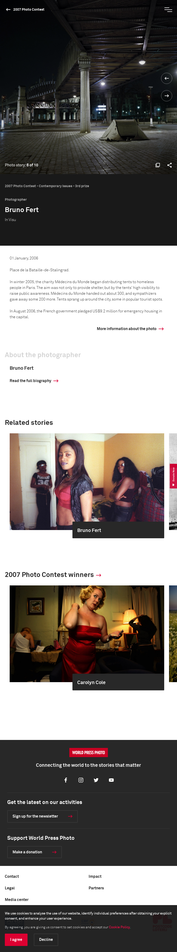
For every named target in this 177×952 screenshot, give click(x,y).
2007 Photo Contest (28, 9)
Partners (96, 888)
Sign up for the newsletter (35, 816)
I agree (16, 940)
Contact (12, 876)
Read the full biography (30, 381)
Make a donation (27, 852)
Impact (95, 876)
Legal (10, 888)
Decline (46, 940)
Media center (16, 900)
